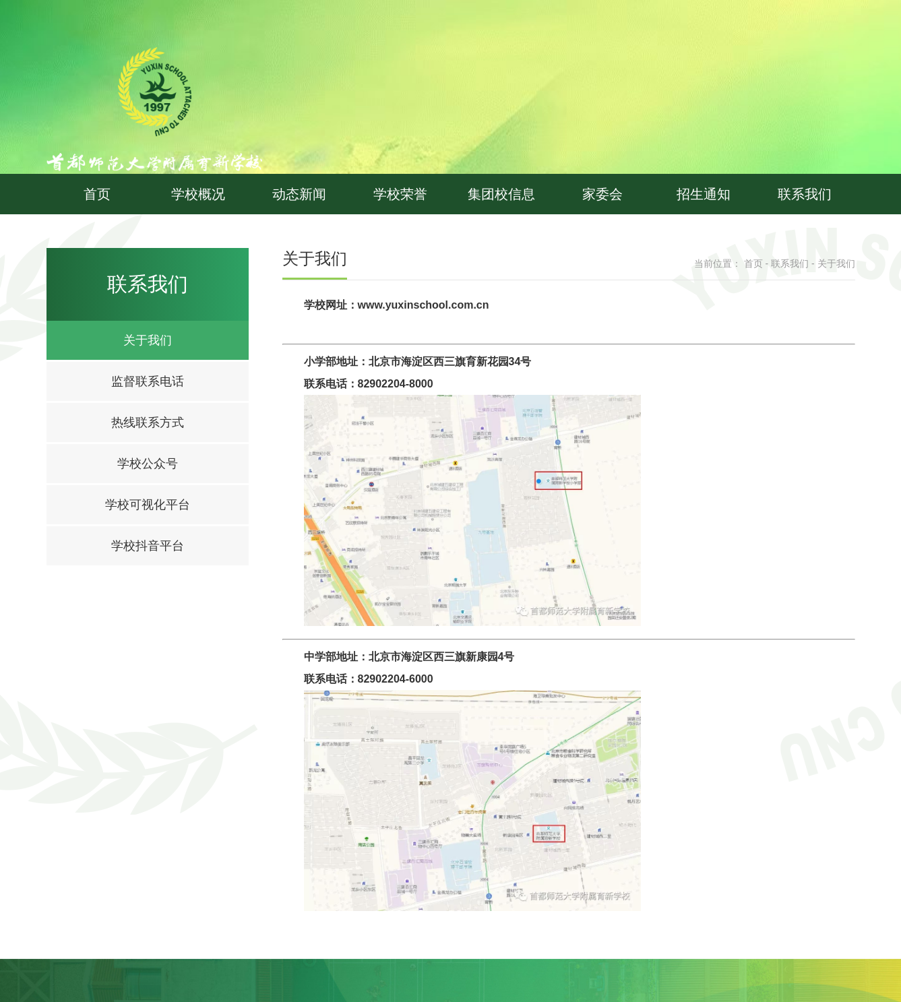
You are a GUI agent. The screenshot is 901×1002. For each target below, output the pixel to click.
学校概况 (198, 194)
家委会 (602, 194)
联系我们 (805, 194)
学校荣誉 (400, 194)
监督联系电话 (147, 381)
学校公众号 (147, 463)
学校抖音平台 (147, 546)
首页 (97, 194)
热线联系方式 (147, 422)
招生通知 (704, 194)
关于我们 (147, 340)
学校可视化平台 (147, 504)
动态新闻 (299, 194)
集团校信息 (501, 194)
